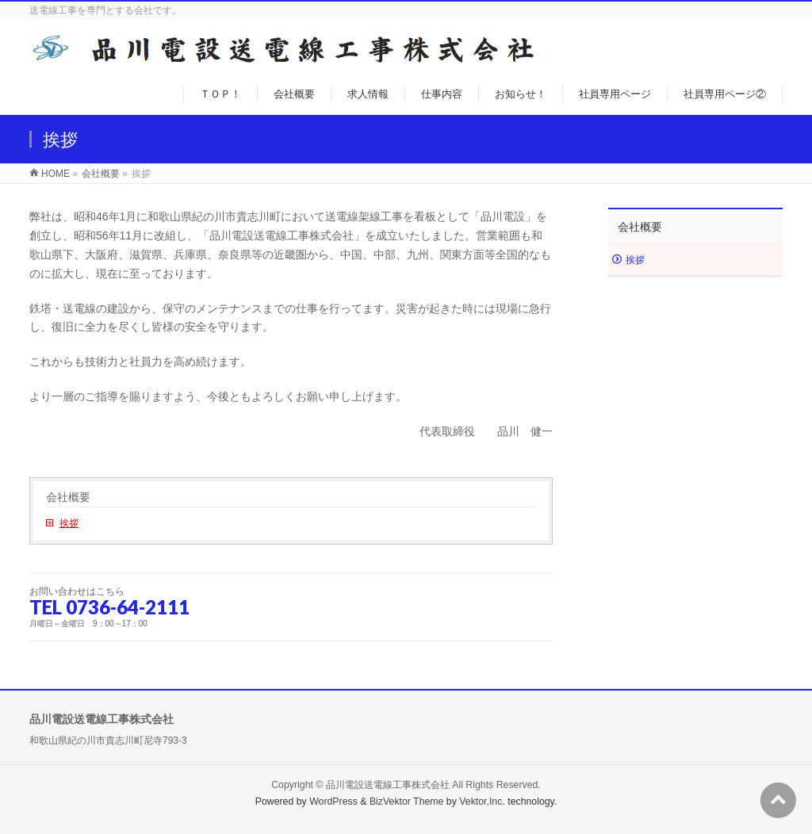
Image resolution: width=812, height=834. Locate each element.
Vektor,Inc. (482, 801)
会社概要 (68, 497)
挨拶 (69, 523)
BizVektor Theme (407, 801)
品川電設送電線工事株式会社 (388, 784)
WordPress (333, 801)
